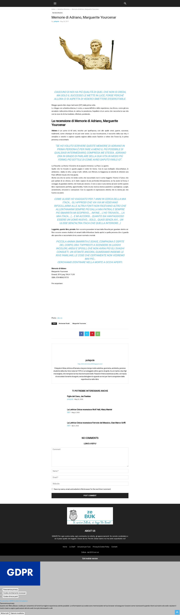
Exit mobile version (90, 558)
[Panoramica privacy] (10, 589)
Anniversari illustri (64, 323)
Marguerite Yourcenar (79, 323)
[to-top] (177, 611)
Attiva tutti (5, 613)
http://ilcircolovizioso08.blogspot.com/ (90, 364)
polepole (56, 21)
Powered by (14, 601)
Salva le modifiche (17, 613)
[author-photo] (90, 357)
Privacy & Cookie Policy (101, 547)
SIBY (68, 412)
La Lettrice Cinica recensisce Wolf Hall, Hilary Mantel (89, 409)
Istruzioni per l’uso (84, 547)
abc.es (59, 318)
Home (53, 9)
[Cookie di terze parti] (10, 596)
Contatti (114, 547)
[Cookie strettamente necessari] (14, 593)
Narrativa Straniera (63, 9)
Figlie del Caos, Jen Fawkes (79, 396)
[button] (55, 3)
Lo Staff (72, 547)
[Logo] (90, 524)
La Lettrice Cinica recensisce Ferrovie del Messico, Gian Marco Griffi (96, 423)
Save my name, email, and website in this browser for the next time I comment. (82, 489)
